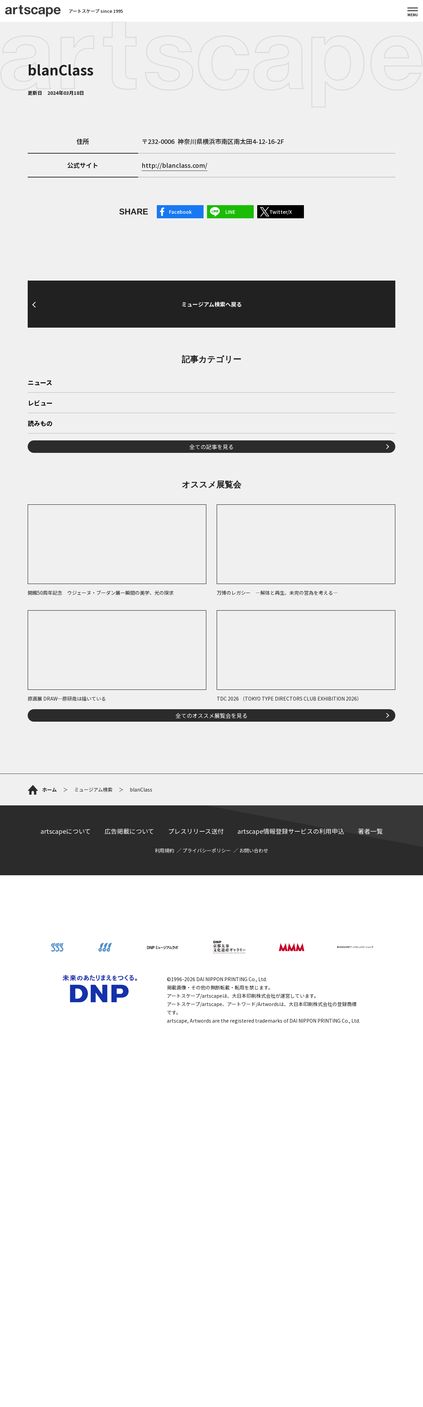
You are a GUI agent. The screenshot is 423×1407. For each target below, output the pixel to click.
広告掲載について (129, 830)
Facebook (180, 211)
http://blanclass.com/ (174, 165)
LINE (230, 211)
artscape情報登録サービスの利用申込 (290, 830)
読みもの (40, 424)
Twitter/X (280, 211)
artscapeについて (65, 830)
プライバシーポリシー (206, 850)
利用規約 (164, 850)
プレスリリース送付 (196, 830)
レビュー (40, 403)
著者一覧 (370, 830)
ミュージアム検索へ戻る (211, 304)
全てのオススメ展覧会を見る (212, 715)
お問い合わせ (253, 850)
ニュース (40, 383)
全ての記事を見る (211, 446)
